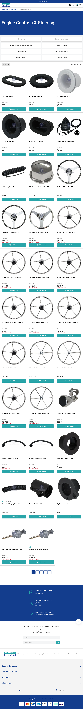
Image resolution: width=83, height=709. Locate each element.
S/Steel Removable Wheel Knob (66, 413)
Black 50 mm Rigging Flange (65, 458)
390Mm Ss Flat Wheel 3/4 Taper (66, 277)
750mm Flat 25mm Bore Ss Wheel (39, 413)
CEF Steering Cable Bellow (9, 187)
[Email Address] (41, 642)
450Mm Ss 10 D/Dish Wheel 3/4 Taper (12, 322)
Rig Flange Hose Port (63, 504)
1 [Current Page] (33, 572)
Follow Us (60, 690)
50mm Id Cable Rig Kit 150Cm (37, 458)
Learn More (38, 605)
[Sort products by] (75, 64)
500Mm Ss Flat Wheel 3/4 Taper (11, 368)
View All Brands (39, 593)
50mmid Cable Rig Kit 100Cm (10, 458)
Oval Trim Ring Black (8, 96)
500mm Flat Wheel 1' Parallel (37, 368)
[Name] (41, 637)
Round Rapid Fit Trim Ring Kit (65, 141)
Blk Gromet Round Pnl (35, 96)
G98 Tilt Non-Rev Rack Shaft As (38, 549)
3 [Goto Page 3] (41, 572)
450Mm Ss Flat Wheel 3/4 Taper (38, 322)
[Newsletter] (58, 642)
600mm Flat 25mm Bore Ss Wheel (66, 368)
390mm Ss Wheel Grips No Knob (38, 232)
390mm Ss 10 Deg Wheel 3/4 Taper (39, 277)
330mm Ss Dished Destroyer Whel (66, 232)
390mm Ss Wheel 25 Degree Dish (11, 277)
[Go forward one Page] (49, 572)
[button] (78, 621)
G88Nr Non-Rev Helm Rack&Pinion (12, 549)
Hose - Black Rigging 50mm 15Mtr (11, 504)
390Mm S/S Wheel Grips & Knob (66, 187)
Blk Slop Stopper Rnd (8, 141)
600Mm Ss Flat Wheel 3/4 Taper (11, 413)
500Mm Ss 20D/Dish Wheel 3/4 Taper (67, 322)
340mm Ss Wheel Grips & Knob (10, 232)
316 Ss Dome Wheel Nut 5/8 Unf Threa (40, 187)
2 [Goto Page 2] (37, 572)
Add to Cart (13, 109)
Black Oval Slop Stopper (36, 141)
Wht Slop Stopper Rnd (63, 96)
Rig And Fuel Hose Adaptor (37, 504)
